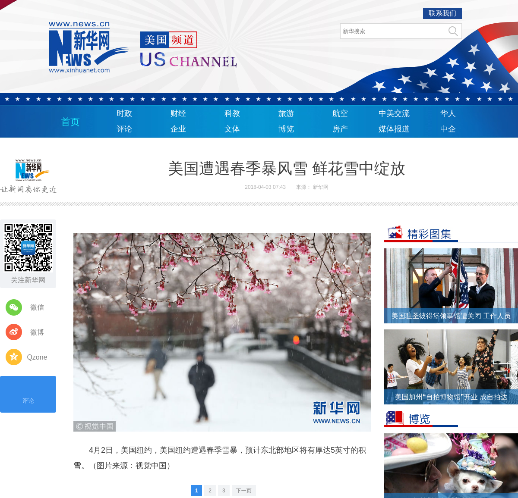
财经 (178, 113)
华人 (448, 113)
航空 (340, 113)
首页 (70, 121)
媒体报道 (394, 129)
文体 (232, 129)
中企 (448, 129)
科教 (232, 113)
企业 (178, 129)
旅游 (286, 113)
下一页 (244, 491)
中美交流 (394, 113)
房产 (340, 129)
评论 (124, 129)
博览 (286, 129)
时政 (124, 113)
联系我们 (442, 13)
